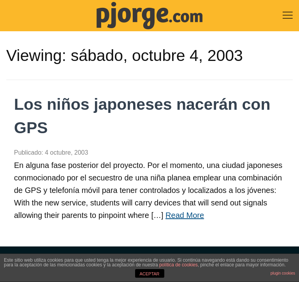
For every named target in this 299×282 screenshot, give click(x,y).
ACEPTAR (149, 273)
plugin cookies (283, 273)
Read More (184, 215)
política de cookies (178, 265)
